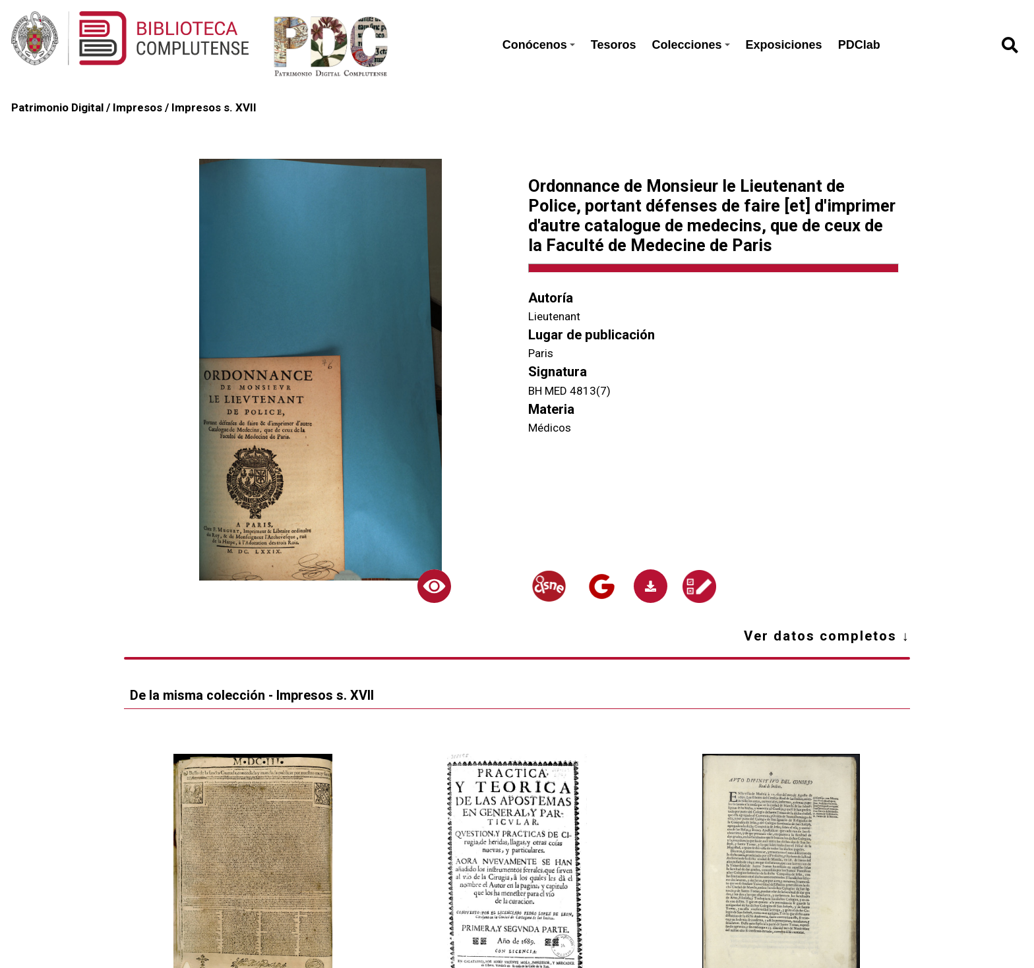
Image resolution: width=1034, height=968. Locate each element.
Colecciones (691, 44)
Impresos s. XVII (214, 107)
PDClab (859, 44)
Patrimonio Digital (57, 107)
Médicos (549, 427)
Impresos (137, 107)
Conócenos (538, 44)
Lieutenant (554, 316)
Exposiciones (784, 44)
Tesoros (613, 44)
